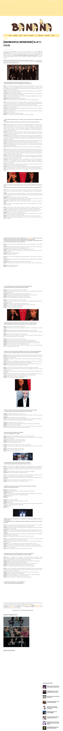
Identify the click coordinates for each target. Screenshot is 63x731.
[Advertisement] (12, 9)
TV (35, 35)
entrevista (5, 38)
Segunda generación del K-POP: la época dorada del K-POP (53, 697)
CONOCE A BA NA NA (7, 0)
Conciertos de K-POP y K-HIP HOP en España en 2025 (53, 712)
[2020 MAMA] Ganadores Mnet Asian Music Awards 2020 (53, 707)
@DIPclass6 (11, 606)
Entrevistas (40, 35)
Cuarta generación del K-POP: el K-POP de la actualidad (53, 682)
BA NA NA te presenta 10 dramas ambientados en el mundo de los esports (53, 702)
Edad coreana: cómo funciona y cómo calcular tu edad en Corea (53, 666)
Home (10, 35)
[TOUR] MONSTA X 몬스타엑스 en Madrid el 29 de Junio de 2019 (52, 671)
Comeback (15, 35)
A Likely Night (29, 238)
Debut (20, 35)
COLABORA (13, 0)
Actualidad (30, 35)
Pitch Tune (37, 606)
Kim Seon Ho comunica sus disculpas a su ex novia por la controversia (52, 687)
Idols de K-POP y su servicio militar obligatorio (52, 722)
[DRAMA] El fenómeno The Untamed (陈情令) (52, 692)
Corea (52, 35)
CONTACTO (18, 0)
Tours (25, 35)
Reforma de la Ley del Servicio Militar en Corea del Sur (52, 726)
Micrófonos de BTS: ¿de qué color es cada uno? (53, 676)
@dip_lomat (38, 605)
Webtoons (47, 35)
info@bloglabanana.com (50, 1)
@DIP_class (27, 605)
